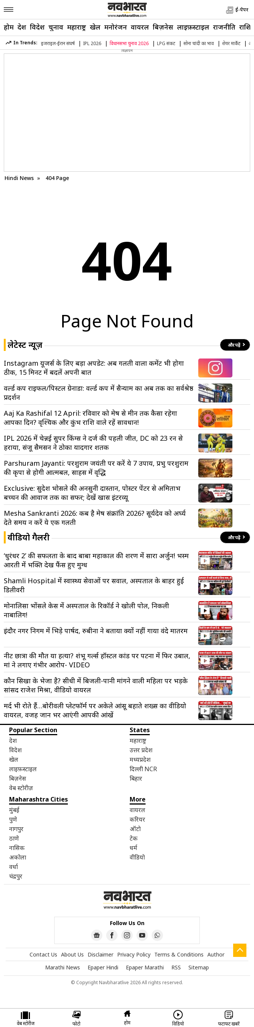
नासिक (17, 848)
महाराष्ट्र (76, 26)
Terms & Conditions (179, 954)
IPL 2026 (92, 43)
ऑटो (135, 829)
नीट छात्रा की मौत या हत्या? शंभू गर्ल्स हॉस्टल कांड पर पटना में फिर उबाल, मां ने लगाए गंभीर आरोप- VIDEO (97, 660)
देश (21, 26)
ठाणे (14, 838)
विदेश (37, 26)
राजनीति (224, 26)
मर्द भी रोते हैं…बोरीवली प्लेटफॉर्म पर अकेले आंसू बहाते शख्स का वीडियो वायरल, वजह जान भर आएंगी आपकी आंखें (95, 710)
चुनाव (56, 26)
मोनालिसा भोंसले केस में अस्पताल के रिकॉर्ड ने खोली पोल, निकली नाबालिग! (86, 610)
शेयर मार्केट (231, 43)
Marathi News (62, 967)
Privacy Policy (134, 954)
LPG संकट (166, 43)
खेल (95, 26)
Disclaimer (100, 954)
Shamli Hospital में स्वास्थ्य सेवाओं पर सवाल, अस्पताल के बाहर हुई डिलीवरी (94, 585)
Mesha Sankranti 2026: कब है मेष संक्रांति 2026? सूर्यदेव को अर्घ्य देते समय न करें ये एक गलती (95, 518)
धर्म (133, 848)
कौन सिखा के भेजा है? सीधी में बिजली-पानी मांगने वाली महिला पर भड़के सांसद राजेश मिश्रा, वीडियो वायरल (96, 685)
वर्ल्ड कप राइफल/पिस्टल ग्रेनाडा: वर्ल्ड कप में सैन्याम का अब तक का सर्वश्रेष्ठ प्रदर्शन (98, 393)
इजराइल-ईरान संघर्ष (58, 43)
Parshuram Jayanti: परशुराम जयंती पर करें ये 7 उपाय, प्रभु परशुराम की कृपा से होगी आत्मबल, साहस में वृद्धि (96, 468)
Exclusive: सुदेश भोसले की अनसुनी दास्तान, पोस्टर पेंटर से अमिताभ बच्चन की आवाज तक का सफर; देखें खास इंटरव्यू (92, 493)
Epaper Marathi (145, 967)
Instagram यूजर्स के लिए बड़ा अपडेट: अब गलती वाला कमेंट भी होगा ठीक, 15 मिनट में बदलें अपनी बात (94, 368)
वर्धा (13, 867)
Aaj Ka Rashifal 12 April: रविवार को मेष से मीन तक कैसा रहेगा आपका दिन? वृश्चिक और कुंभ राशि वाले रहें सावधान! (90, 418)
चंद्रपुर (15, 876)
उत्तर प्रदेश (141, 750)
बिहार (136, 778)
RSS (176, 967)
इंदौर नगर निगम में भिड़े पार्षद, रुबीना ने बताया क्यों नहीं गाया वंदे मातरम (96, 630)
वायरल (140, 26)
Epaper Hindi (103, 967)
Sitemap (198, 967)
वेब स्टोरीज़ (21, 788)
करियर (137, 819)
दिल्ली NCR (143, 769)
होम (9, 26)
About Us (72, 954)
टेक (134, 838)
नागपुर (16, 829)
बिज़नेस (163, 26)
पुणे (13, 819)
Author (215, 954)
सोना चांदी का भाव (198, 43)
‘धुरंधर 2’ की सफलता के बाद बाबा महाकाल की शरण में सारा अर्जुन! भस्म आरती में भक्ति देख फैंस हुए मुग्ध (96, 560)
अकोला (17, 857)
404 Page (57, 178)
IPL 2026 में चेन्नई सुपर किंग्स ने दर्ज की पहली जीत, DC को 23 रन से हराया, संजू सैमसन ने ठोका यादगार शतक (93, 443)
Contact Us (43, 954)
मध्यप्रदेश (140, 759)
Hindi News (19, 178)
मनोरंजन (115, 26)
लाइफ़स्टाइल (193, 26)
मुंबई (14, 810)
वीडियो (137, 857)
